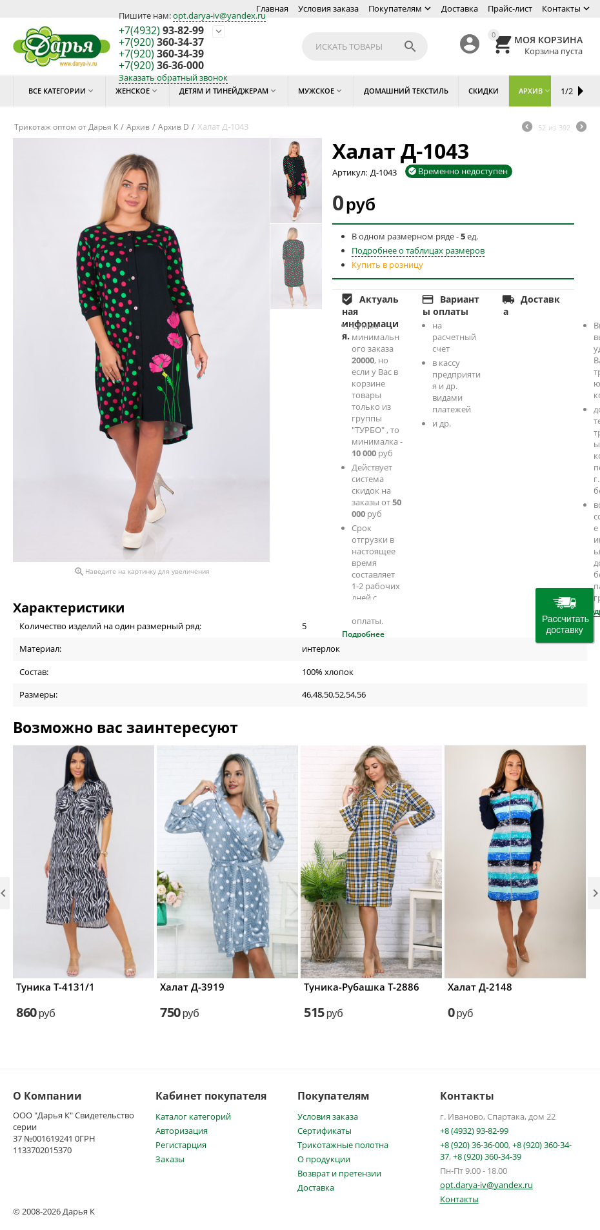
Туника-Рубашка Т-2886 (361, 987)
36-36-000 (161, 66)
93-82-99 (161, 31)
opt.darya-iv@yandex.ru (219, 15)
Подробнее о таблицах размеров (418, 250)
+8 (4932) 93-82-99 (474, 1130)
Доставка (459, 8)
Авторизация (181, 1130)
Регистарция (180, 1145)
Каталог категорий (193, 1116)
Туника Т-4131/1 (55, 987)
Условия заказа (328, 8)
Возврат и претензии (339, 1173)
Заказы (170, 1159)
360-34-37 (161, 42)
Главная (272, 8)
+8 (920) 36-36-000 (474, 1145)
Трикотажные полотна (342, 1145)
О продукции (323, 1159)
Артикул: (349, 172)
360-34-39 (161, 54)
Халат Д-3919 (192, 987)
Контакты (561, 8)
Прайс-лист (510, 8)
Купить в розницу (387, 264)
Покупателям (395, 8)
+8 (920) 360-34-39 (487, 1156)
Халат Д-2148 (480, 987)
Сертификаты (324, 1130)
